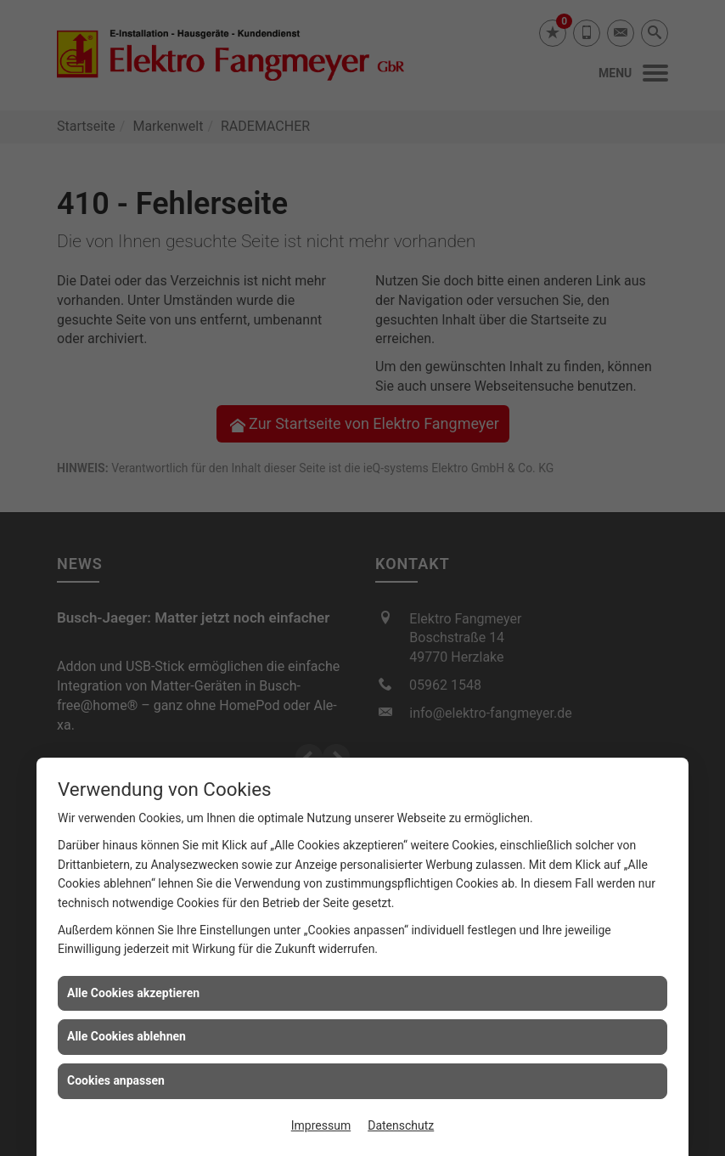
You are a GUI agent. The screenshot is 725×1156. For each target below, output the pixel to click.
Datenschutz (401, 1125)
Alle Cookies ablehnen (126, 1036)
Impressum (321, 1125)
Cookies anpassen (116, 1080)
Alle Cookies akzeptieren (133, 993)
